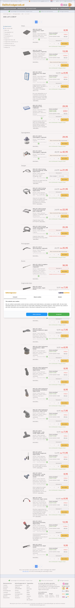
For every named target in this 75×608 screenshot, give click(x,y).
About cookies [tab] (37, 297)
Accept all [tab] (58, 314)
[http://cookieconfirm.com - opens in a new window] (63, 293)
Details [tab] (60, 297)
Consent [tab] (15, 297)
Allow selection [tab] (37, 314)
